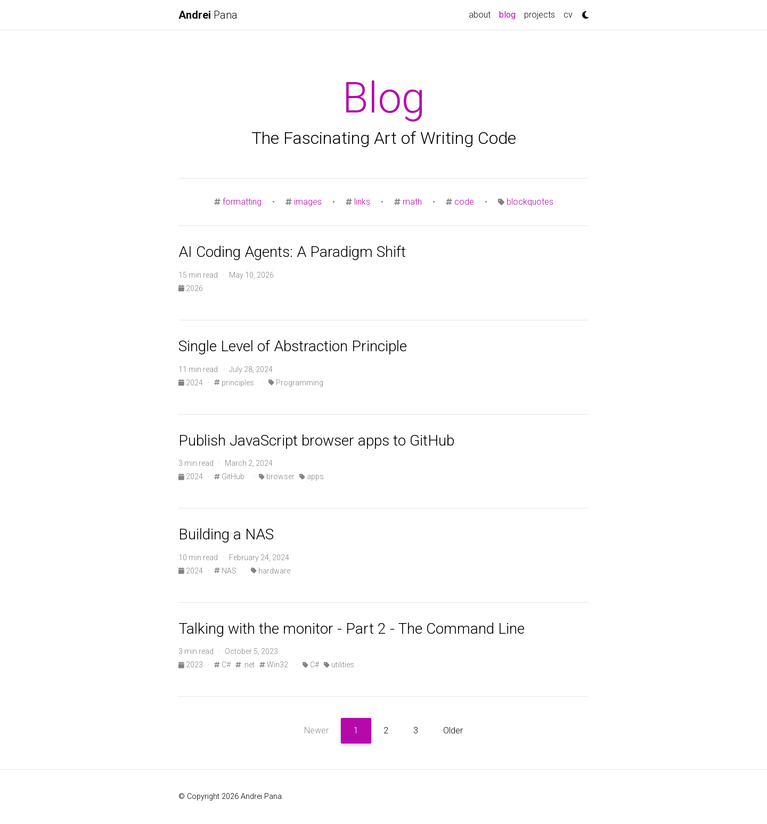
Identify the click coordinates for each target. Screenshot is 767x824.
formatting (242, 202)
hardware (270, 571)
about (480, 15)
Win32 (273, 664)
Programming (295, 382)
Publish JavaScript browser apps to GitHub (316, 440)
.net (245, 664)
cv (568, 15)
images (308, 202)
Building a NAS (226, 534)
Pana (208, 15)
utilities (339, 664)
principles (234, 382)
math (412, 202)
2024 (191, 382)
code (464, 202)
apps (311, 476)
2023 (191, 664)
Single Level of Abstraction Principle (292, 346)
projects (539, 15)
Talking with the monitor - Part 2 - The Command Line (351, 628)
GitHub (229, 476)
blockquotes (530, 202)
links (362, 202)
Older (453, 730)
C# (222, 664)
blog (509, 14)
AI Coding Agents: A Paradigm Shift (292, 252)
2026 (190, 288)
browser (277, 476)
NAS (225, 571)
